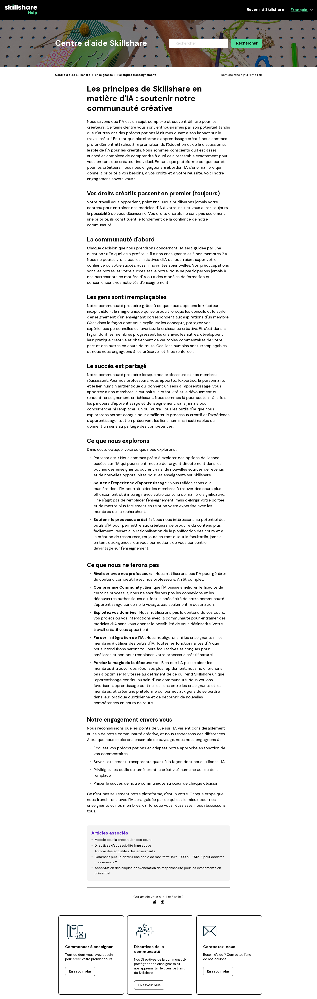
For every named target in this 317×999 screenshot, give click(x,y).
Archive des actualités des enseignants (125, 851)
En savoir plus (80, 971)
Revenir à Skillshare (265, 9)
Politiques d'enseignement (136, 75)
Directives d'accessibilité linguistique (123, 845)
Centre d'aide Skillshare (72, 75)
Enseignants (104, 75)
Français (299, 9)
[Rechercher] (198, 43)
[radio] (154, 902)
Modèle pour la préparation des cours (123, 840)
